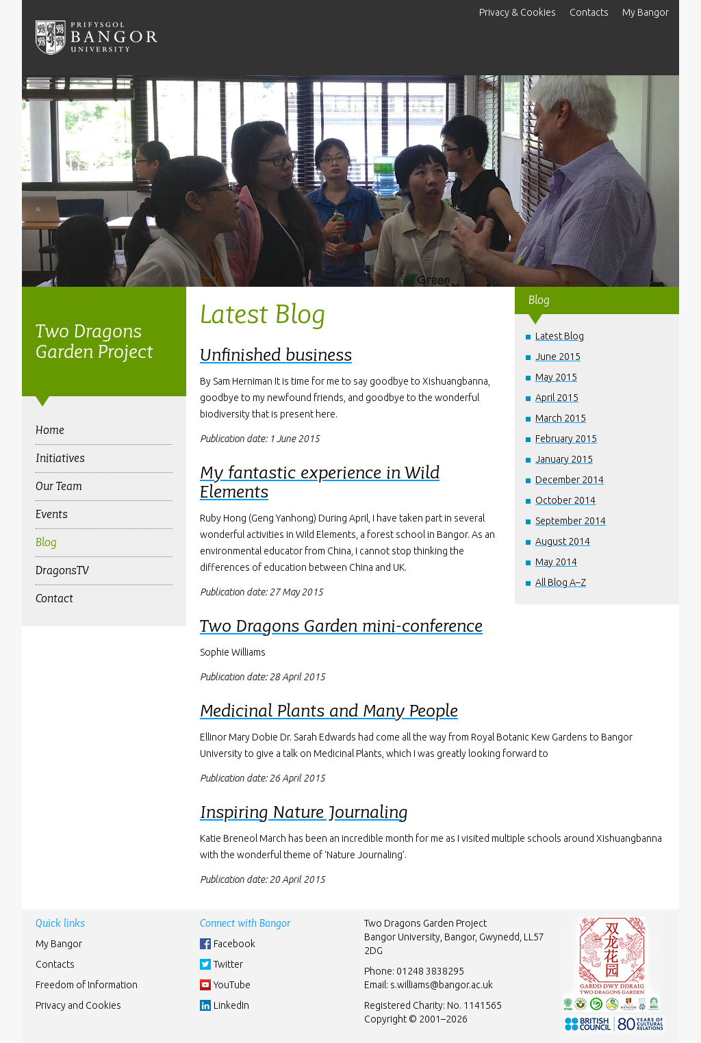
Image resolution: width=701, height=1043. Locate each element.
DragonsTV (62, 570)
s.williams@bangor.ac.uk (441, 984)
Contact (54, 598)
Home (50, 430)
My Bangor (645, 12)
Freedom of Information (87, 984)
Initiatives (60, 458)
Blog (46, 542)
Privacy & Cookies (517, 12)
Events (52, 514)
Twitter (228, 964)
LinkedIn (231, 1005)
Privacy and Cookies (78, 1005)
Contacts (589, 12)
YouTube (232, 984)
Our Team (59, 486)
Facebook (234, 943)
